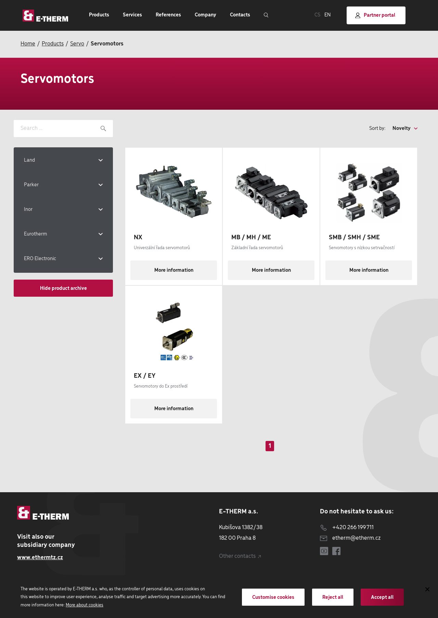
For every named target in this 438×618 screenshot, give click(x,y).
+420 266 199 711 (347, 527)
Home (28, 44)
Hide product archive (63, 288)
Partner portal (375, 15)
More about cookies (84, 605)
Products (53, 44)
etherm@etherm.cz (350, 538)
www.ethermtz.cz (40, 557)
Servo (77, 44)
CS (317, 15)
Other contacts (240, 556)
